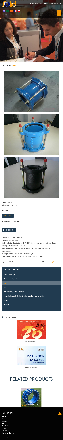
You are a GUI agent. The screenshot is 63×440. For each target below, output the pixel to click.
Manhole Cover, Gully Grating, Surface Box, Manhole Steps (24, 296)
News (4, 423)
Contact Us (5, 431)
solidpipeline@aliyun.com (42, 3)
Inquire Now (7, 215)
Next (14, 221)
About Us (5, 421)
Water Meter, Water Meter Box (14, 292)
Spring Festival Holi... (31, 341)
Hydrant (6, 304)
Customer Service (8, 433)
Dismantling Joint (31, 405)
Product (9, 65)
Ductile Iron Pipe (9, 275)
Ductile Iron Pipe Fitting (12, 279)
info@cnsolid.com (56, 3)
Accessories (8, 309)
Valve (5, 287)
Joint (14, 65)
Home (3, 65)
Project (4, 428)
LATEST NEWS (10, 317)
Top (60, 413)
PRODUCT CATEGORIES (13, 269)
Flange (6, 300)
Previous (7, 221)
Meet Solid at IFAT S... (31, 367)
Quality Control (7, 426)
